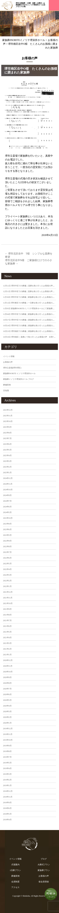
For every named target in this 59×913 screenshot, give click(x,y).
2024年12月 (8, 478)
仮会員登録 (44, 881)
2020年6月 (7, 694)
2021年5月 (7, 632)
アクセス (15, 887)
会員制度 (15, 881)
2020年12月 (8, 660)
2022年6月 (7, 558)
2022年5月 (7, 563)
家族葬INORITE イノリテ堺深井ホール (19, 373)
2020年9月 (7, 677)
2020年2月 (7, 717)
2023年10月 (8, 518)
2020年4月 (7, 706)
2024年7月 (7, 501)
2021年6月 (7, 626)
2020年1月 (7, 723)
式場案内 (15, 864)
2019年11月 (8, 734)
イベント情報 (8, 356)
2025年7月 (7, 438)
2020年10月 (8, 672)
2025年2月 (7, 467)
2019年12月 (8, 728)
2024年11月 (8, 484)
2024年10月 (8, 490)
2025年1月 (7, 472)
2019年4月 (7, 768)
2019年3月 (7, 774)
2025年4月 (7, 455)
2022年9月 (7, 541)
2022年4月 (7, 569)
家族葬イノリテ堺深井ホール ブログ (18, 379)
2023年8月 (7, 524)
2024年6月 (7, 507)
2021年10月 (8, 603)
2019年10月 (8, 740)
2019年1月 (7, 785)
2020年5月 (7, 700)
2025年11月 (8, 416)
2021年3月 (7, 643)
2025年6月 (7, 444)
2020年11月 (8, 666)
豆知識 (6, 390)
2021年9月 (7, 609)
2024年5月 (7, 512)
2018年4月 (7, 819)
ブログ (44, 859)
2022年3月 (7, 575)
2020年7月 (7, 689)
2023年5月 (7, 535)
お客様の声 (8, 362)
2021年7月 (7, 620)
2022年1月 (7, 586)
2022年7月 (7, 552)
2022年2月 (7, 581)
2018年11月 (8, 797)
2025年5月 (7, 450)
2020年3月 (7, 711)
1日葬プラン (15, 870)
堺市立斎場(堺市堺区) (12, 368)
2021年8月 (7, 615)
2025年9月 (7, 427)
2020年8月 (7, 683)
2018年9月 (7, 802)
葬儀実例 (7, 385)
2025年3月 (7, 461)
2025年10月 (8, 421)
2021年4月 (7, 637)
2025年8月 (7, 433)
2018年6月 (7, 808)
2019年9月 (7, 746)
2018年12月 (8, 791)
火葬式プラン (44, 864)
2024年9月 (7, 495)
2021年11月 (8, 598)
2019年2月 (7, 780)
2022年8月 (7, 546)
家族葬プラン (44, 870)
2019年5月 (7, 763)
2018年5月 (7, 814)
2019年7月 (7, 757)
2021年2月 (7, 649)
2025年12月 (8, 410)
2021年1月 (7, 654)
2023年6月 (7, 529)
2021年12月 (8, 592)
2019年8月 (7, 751)
